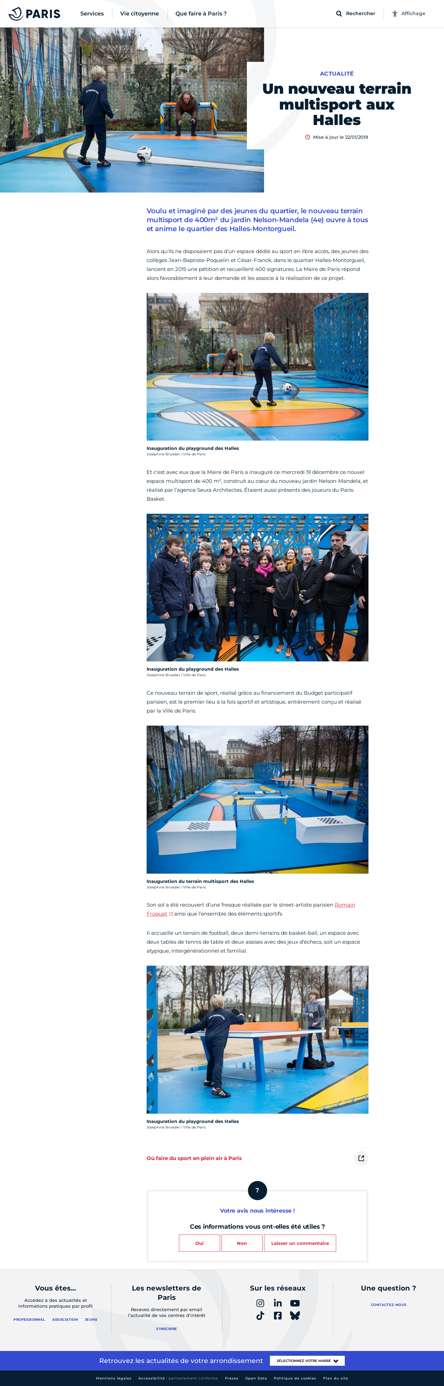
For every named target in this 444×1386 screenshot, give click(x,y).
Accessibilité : (178, 1378)
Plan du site (335, 1378)
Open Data (256, 1378)
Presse (231, 1378)
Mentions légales (114, 1378)
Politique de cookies (295, 1378)
